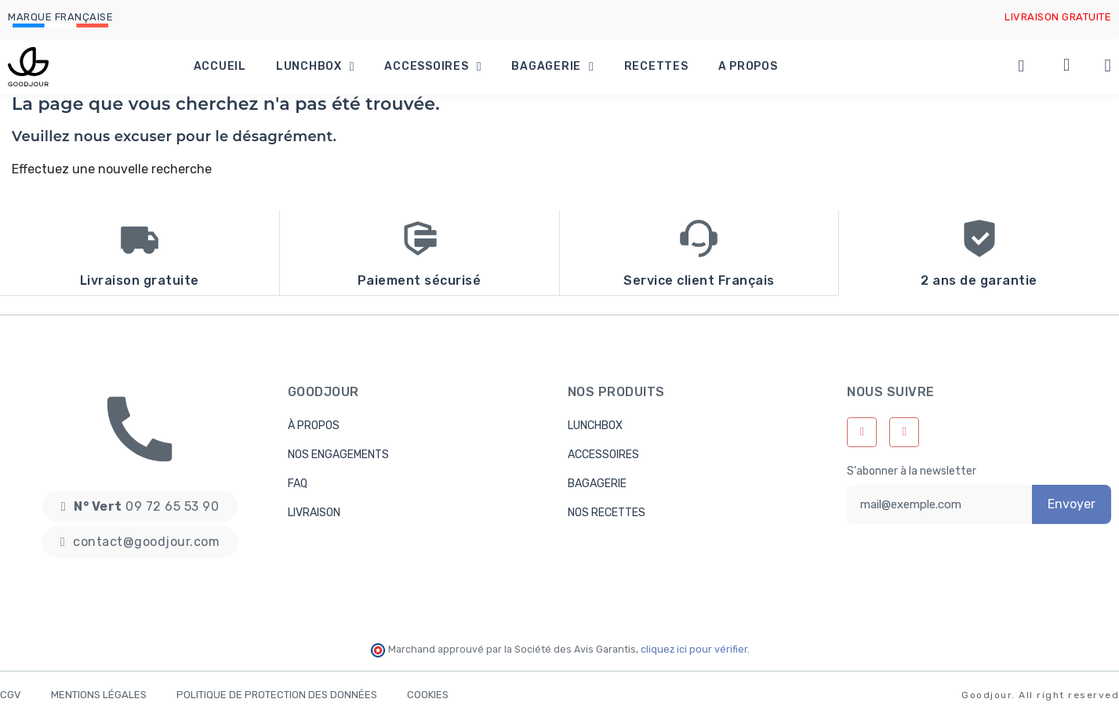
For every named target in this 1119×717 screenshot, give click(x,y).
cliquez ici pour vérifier (694, 648)
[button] (140, 506)
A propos (748, 66)
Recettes (656, 66)
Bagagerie (552, 67)
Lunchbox (315, 67)
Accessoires (432, 67)
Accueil (220, 66)
